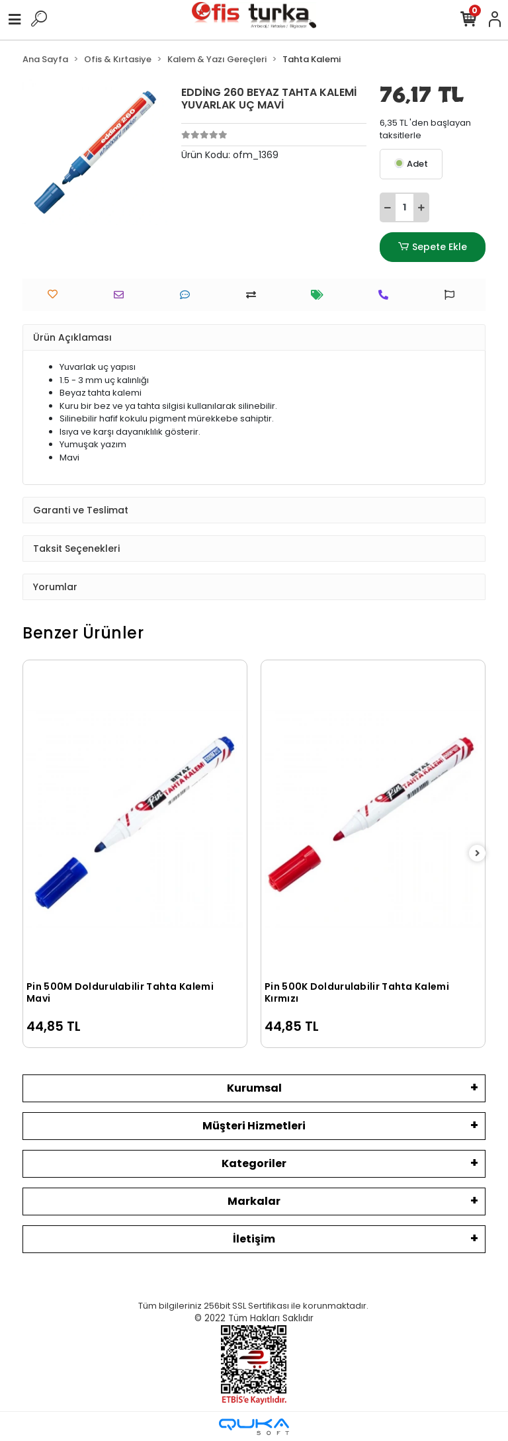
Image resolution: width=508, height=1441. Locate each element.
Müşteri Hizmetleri (254, 1125)
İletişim (254, 1238)
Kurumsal (254, 1088)
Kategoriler (254, 1163)
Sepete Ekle (432, 247)
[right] (477, 854)
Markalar (254, 1201)
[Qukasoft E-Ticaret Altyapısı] (254, 1427)
